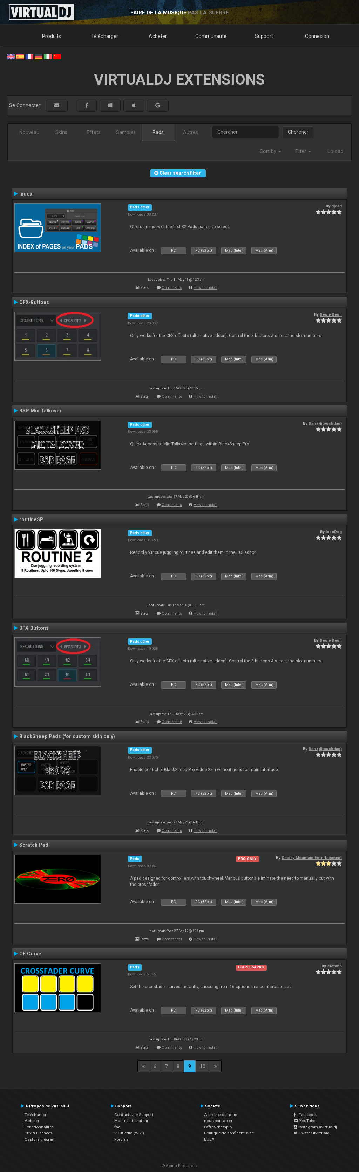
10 (202, 1066)
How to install (205, 287)
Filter (303, 151)
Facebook (305, 1114)
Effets (94, 132)
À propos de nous (220, 1114)
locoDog (334, 531)
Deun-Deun (331, 314)
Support (264, 36)
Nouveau (29, 132)
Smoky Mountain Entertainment (312, 857)
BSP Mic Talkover (40, 410)
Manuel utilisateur (131, 1120)
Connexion (317, 36)
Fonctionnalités (39, 1127)
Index (25, 194)
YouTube (304, 1120)
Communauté (210, 36)
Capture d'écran (39, 1139)
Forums (121, 1139)
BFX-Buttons (34, 628)
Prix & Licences (38, 1133)
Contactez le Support (133, 1114)
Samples (126, 132)
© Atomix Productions (179, 1166)
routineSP (31, 519)
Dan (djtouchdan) (325, 423)
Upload (335, 151)
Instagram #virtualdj (315, 1127)
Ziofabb (334, 966)
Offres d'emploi (218, 1127)
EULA (209, 1139)
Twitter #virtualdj (312, 1133)
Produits (51, 36)
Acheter (158, 36)
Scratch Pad (33, 845)
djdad (336, 206)
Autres (190, 132)
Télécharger (104, 36)
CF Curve (30, 953)
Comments (172, 287)
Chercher (298, 132)
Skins (61, 132)
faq (117, 1127)
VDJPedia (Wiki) (129, 1133)
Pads (158, 132)
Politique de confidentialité (229, 1133)
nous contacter (218, 1120)
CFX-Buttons (34, 302)
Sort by (270, 151)
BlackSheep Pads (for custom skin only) (67, 736)
